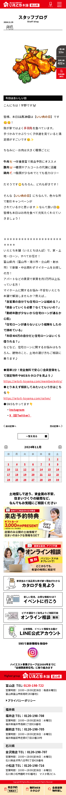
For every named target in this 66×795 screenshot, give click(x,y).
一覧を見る (31, 436)
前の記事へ (11, 426)
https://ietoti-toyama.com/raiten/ (27, 398)
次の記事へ (55, 426)
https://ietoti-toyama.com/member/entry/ (33, 381)
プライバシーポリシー (22, 700)
